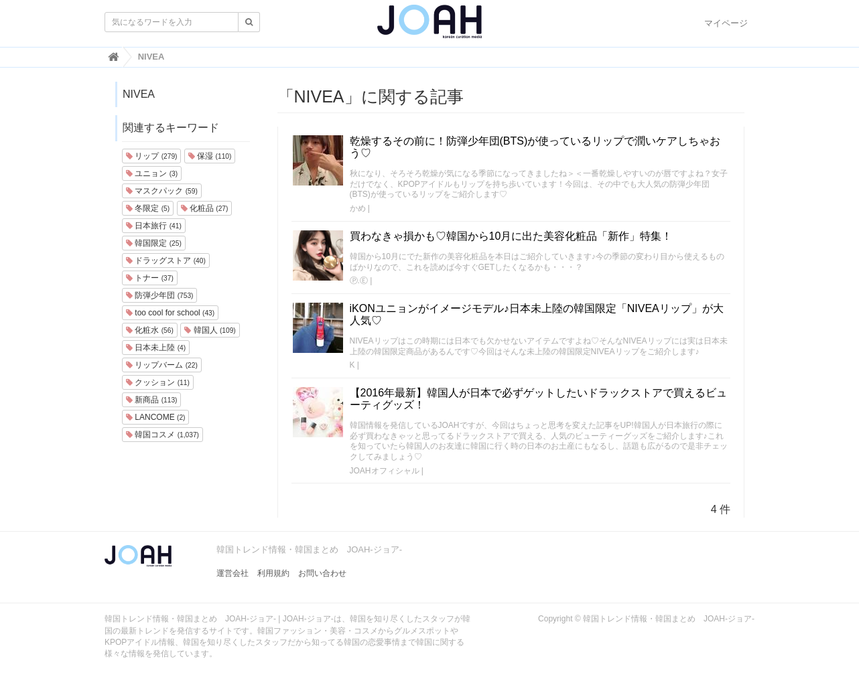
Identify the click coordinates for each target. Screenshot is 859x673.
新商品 (151, 399)
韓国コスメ (162, 434)
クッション (158, 382)
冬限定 (148, 208)
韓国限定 (154, 243)
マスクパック (162, 191)
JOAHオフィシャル (384, 470)
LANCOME (155, 417)
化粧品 (204, 208)
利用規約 (273, 573)
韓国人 (209, 330)
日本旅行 (154, 225)
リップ (151, 156)
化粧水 (150, 330)
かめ (358, 208)
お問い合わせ (322, 573)
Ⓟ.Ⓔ (359, 280)
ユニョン (152, 173)
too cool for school (170, 312)
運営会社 (232, 573)
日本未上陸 (156, 347)
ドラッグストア (166, 260)
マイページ (726, 23)
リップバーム (162, 365)
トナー (150, 278)
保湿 (209, 156)
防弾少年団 (159, 295)
